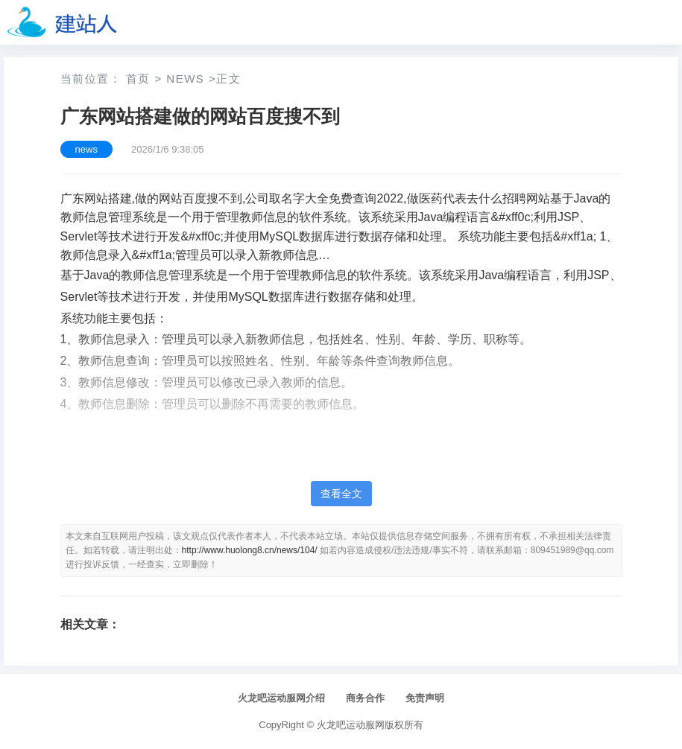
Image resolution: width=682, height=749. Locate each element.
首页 (138, 78)
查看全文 (341, 494)
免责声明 (424, 698)
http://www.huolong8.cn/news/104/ (250, 550)
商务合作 (365, 698)
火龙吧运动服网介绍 (281, 698)
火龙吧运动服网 (351, 724)
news (185, 78)
